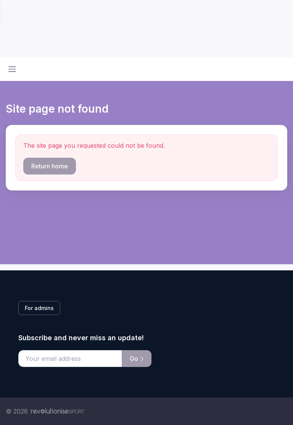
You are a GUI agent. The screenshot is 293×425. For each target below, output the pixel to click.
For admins (39, 308)
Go (136, 358)
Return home (49, 166)
